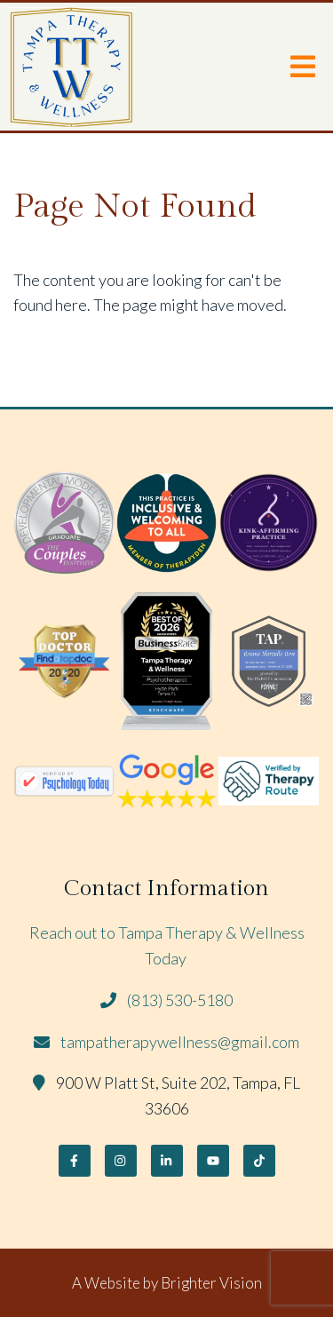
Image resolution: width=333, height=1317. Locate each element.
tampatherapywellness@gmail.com (179, 1041)
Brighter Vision (211, 1282)
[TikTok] (259, 1161)
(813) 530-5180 (180, 1000)
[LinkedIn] (167, 1161)
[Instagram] (121, 1161)
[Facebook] (75, 1161)
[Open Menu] (302, 66)
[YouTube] (213, 1161)
